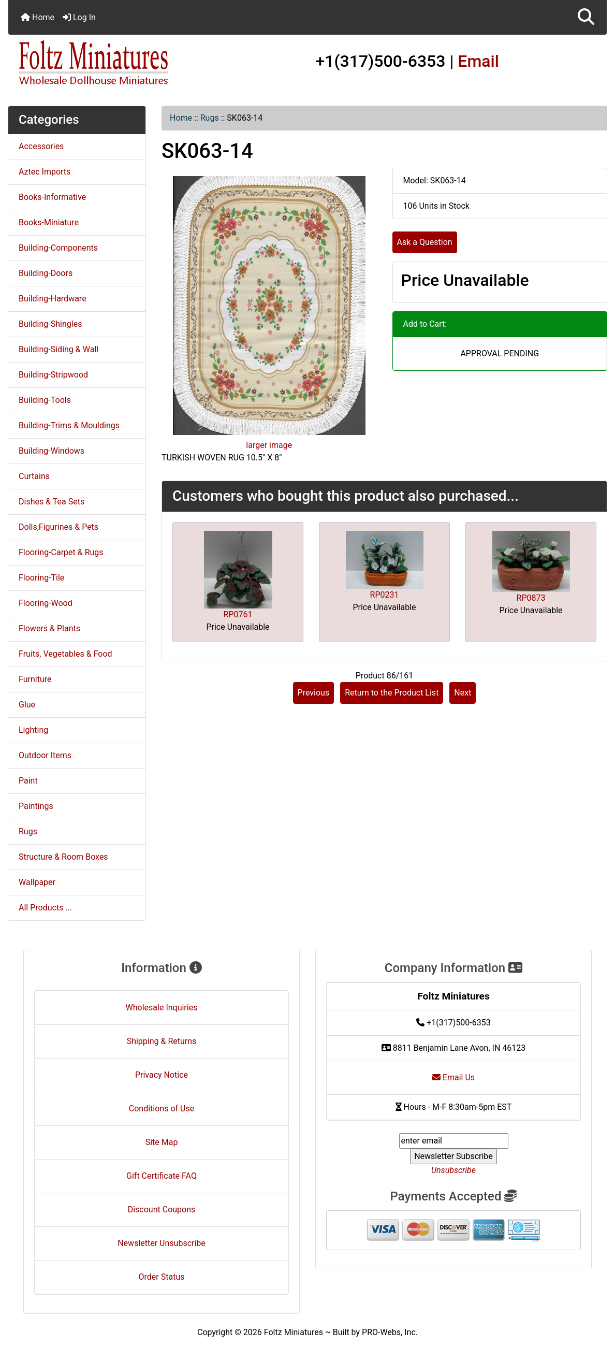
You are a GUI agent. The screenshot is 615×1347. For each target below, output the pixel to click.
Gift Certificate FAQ (161, 1176)
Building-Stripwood (53, 375)
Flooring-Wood (45, 603)
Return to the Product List (391, 693)
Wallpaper (37, 882)
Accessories (41, 146)
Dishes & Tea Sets (51, 501)
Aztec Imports (44, 172)
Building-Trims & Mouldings (69, 425)
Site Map (161, 1142)
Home (37, 17)
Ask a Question (424, 242)
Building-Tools (45, 400)
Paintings (36, 806)
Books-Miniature (49, 222)
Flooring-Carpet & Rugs (61, 552)
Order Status (162, 1277)
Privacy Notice (161, 1075)
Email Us (453, 1077)
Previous (314, 693)
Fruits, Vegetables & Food (65, 654)
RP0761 (238, 614)
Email (478, 61)
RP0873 (531, 598)
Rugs (209, 118)
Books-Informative (52, 197)
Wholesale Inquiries (162, 1007)
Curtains (34, 476)
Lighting (33, 730)
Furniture (35, 679)
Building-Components (58, 248)
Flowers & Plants (49, 628)
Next (462, 693)
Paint (28, 781)
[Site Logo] (108, 63)
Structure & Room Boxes (63, 857)
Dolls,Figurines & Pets (58, 527)
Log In (79, 17)
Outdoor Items (45, 755)
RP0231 (384, 595)
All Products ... (45, 908)
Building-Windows (51, 451)
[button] (586, 17)
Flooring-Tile (41, 578)
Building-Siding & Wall (58, 349)
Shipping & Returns (162, 1041)
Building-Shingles (50, 324)
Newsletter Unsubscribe (162, 1243)
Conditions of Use (161, 1108)
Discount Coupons (162, 1209)
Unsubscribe (453, 1170)
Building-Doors (45, 273)
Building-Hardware (52, 298)
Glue (27, 704)
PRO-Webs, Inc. (390, 1332)
